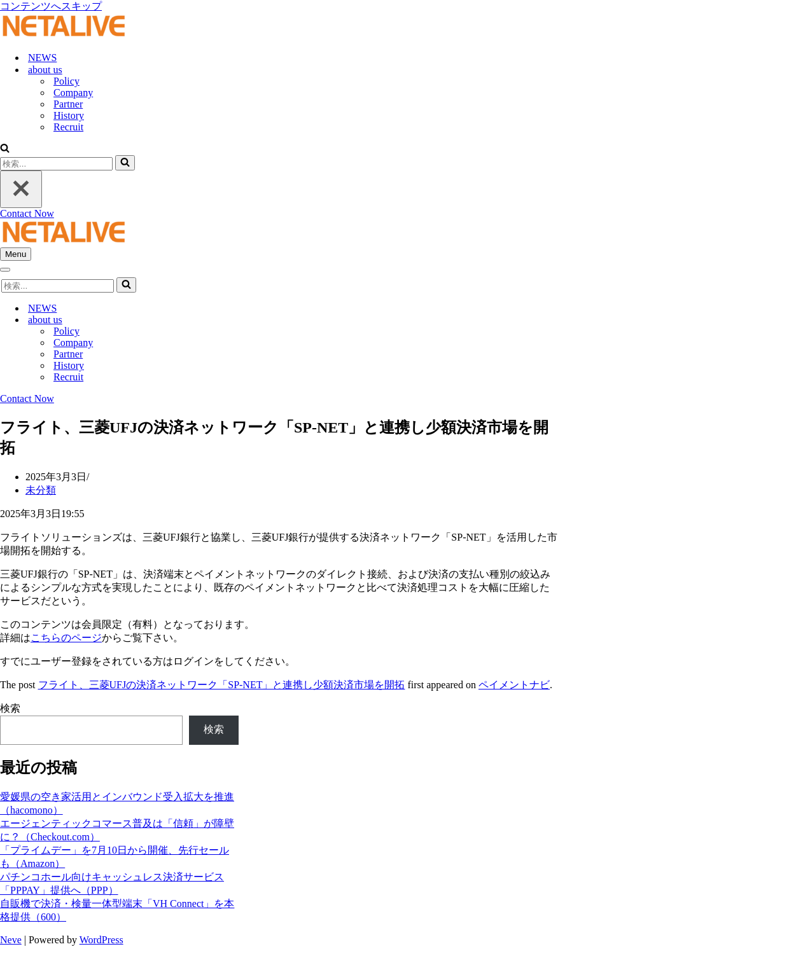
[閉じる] (21, 189)
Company (73, 92)
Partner (68, 104)
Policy (66, 81)
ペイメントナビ (514, 684)
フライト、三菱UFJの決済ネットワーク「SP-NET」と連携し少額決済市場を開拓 (221, 684)
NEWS (42, 57)
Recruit (68, 126)
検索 (10, 708)
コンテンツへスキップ (51, 6)
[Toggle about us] (223, 320)
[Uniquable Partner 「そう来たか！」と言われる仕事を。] (63, 35)
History (68, 115)
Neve (11, 939)
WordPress (101, 939)
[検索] (5, 149)
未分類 (40, 490)
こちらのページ (66, 637)
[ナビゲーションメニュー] (15, 254)
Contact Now (27, 213)
